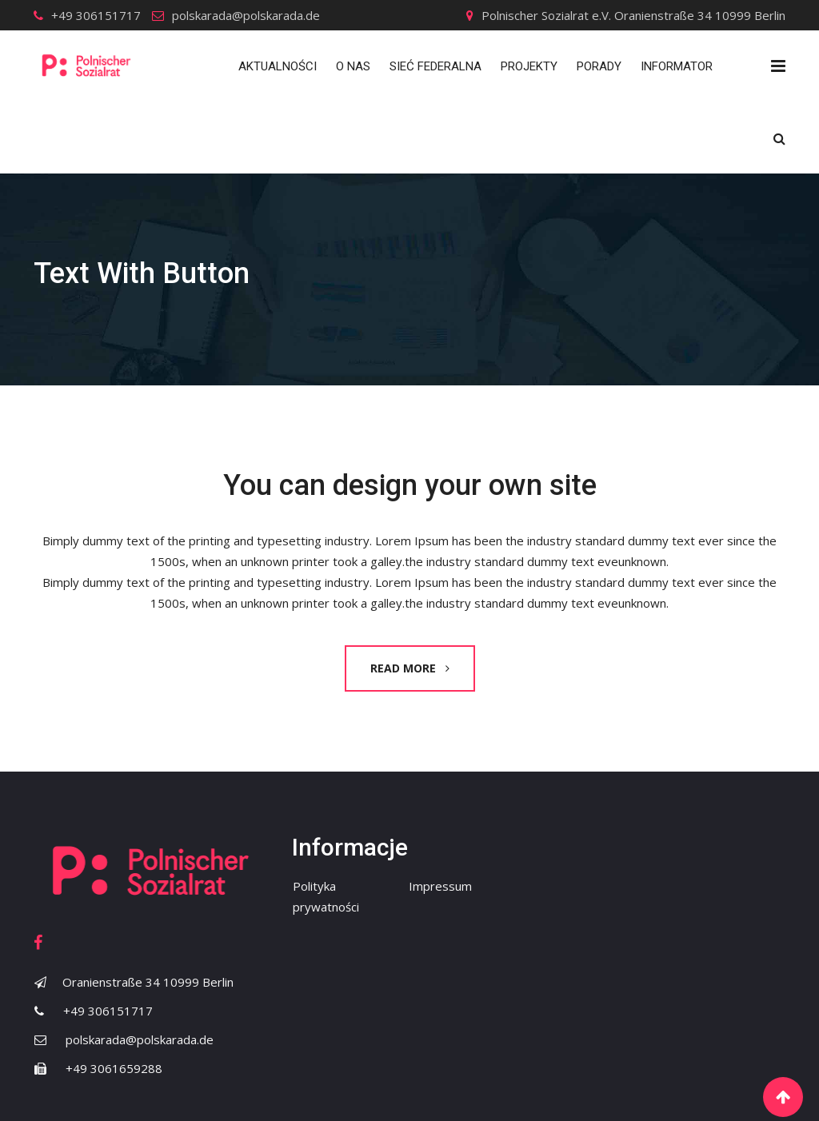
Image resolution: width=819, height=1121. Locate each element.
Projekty (529, 66)
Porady (599, 66)
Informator (677, 66)
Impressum (440, 886)
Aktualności (277, 66)
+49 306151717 (96, 15)
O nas (353, 66)
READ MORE (409, 668)
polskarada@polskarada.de (246, 15)
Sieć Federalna (435, 66)
